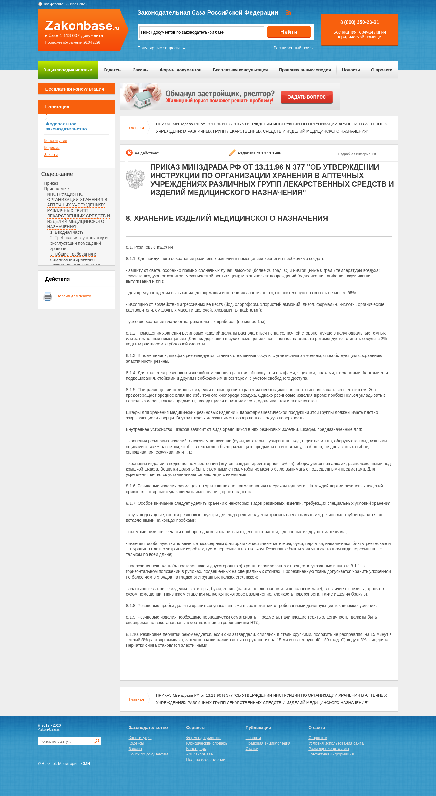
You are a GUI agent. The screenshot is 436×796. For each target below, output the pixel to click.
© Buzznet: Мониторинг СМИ (64, 763)
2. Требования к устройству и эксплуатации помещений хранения (79, 243)
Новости (351, 70)
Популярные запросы (159, 47)
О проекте (381, 70)
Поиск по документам (148, 754)
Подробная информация (357, 154)
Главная (136, 128)
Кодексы (112, 70)
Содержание (57, 174)
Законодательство (148, 727)
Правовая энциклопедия (305, 70)
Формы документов (181, 70)
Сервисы (195, 727)
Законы (141, 70)
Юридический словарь (206, 743)
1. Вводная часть (67, 232)
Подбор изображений (205, 759)
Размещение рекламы (328, 748)
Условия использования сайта (336, 743)
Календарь (196, 748)
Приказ (51, 183)
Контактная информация (331, 754)
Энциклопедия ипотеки (67, 70)
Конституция (55, 140)
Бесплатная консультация (240, 70)
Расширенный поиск (294, 47)
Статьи (252, 748)
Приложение (56, 188)
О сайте (316, 727)
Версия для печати (74, 296)
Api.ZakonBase (199, 754)
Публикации (258, 727)
